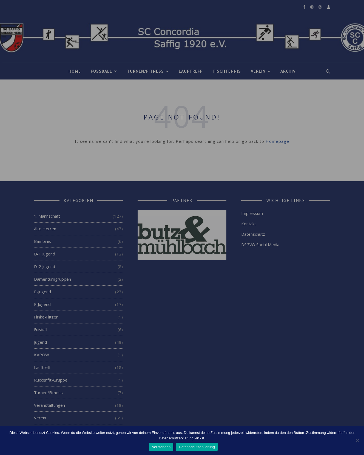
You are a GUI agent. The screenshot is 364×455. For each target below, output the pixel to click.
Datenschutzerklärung (197, 447)
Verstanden (161, 447)
